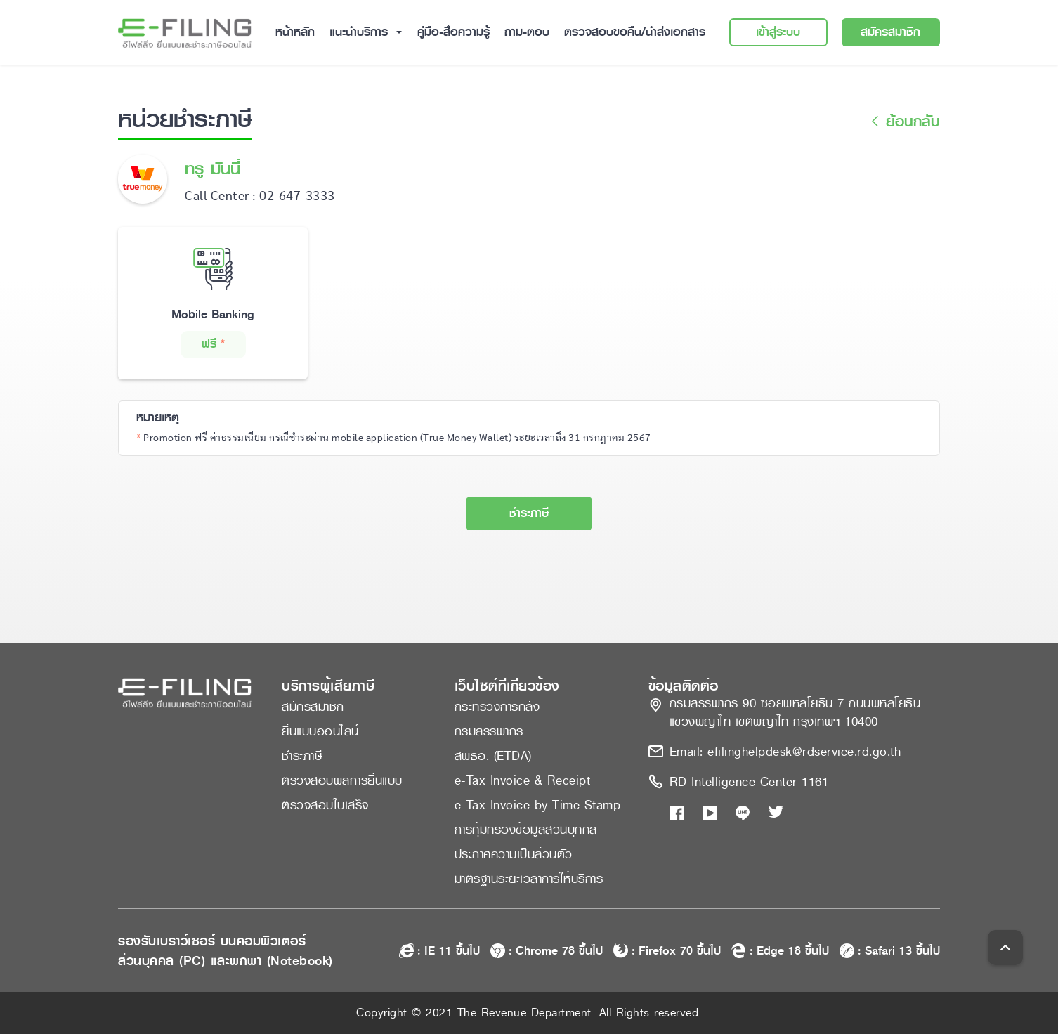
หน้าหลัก (295, 31)
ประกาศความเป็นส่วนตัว (514, 854)
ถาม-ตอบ (526, 31)
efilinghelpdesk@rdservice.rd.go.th (804, 751)
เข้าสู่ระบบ (778, 31)
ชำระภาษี (529, 513)
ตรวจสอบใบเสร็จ (325, 805)
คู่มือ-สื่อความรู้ (453, 31)
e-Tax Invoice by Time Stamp (538, 805)
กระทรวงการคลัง (497, 706)
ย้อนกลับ (903, 121)
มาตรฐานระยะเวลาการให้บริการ (529, 879)
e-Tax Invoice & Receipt (523, 780)
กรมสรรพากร (489, 731)
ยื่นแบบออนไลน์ (320, 731)
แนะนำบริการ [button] (360, 31)
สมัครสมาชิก (890, 31)
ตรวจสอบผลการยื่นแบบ (342, 780)
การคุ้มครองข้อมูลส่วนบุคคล (526, 829)
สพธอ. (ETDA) (493, 756)
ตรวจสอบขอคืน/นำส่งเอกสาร (634, 31)
